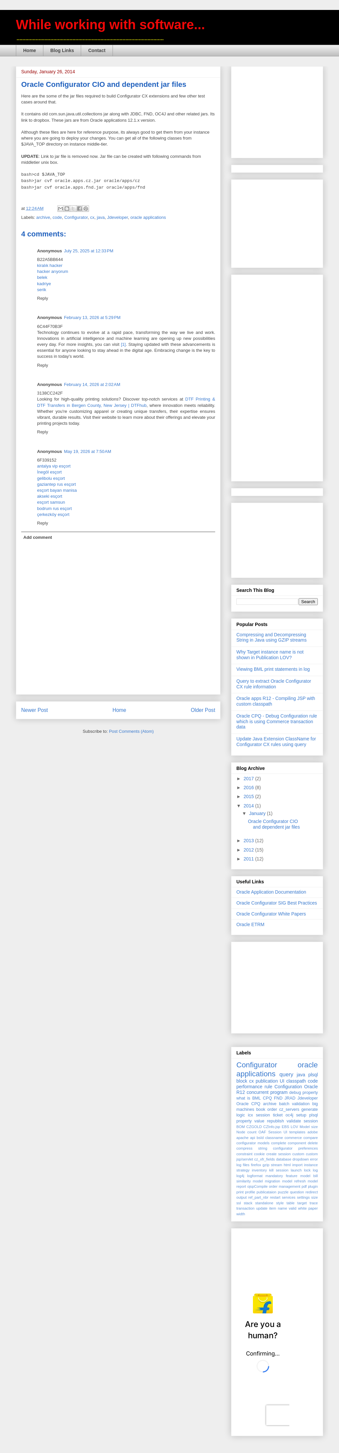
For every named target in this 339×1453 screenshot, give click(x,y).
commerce (293, 1138)
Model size (309, 1127)
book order (266, 1109)
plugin (313, 1186)
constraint (244, 1154)
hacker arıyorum (52, 271)
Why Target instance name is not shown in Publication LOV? (270, 654)
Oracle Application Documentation (271, 892)
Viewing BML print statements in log (273, 669)
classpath (296, 1081)
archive (43, 217)
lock (307, 1170)
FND (278, 1098)
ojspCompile (257, 1186)
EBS (285, 1127)
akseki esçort (49, 496)
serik (41, 289)
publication (267, 1081)
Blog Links (62, 50)
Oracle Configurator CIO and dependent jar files (274, 824)
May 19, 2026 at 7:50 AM (87, 451)
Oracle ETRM (250, 924)
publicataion (266, 1192)
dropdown (301, 1159)
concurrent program (267, 1092)
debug (295, 1092)
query (286, 1074)
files (246, 1165)
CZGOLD (254, 1127)
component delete (303, 1143)
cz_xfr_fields (264, 1159)
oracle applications (148, 217)
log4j (240, 1176)
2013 (249, 840)
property (310, 1092)
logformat (255, 1176)
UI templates (294, 1132)
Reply (42, 298)
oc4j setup (296, 1115)
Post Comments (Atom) (131, 731)
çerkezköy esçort (53, 514)
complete (278, 1143)
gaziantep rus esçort (56, 484)
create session (278, 1154)
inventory (259, 1170)
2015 (249, 796)
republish (275, 1121)
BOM (240, 1127)
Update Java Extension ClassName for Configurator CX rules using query (276, 741)
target (302, 1203)
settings (303, 1197)
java (101, 217)
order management (284, 1186)
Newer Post (34, 710)
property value (250, 1121)
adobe (313, 1132)
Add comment (38, 537)
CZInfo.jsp (271, 1127)
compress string (251, 1148)
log (315, 1170)
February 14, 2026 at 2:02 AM (92, 384)
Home (29, 50)
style (280, 1203)
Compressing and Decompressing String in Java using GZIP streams (271, 637)
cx (92, 217)
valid (292, 1208)
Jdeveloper (117, 217)
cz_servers (289, 1109)
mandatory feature (281, 1176)
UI (282, 1081)
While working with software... (110, 24)
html (287, 1165)
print (240, 1192)
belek (42, 277)
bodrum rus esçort (54, 508)
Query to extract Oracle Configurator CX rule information (273, 683)
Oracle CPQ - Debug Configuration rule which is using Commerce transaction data (276, 721)
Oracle (311, 1086)
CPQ (267, 1098)
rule (268, 1086)
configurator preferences (295, 1148)
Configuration (288, 1086)
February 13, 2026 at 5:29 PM (92, 317)
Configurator (76, 217)
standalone (264, 1203)
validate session (302, 1121)
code (57, 217)
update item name (271, 1208)
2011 (249, 858)
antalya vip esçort (54, 466)
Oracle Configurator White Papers (271, 913)
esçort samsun (51, 502)
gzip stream (272, 1165)
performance (249, 1086)
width (240, 1214)
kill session (278, 1170)
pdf (304, 1186)
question (297, 1192)
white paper (308, 1208)
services (288, 1197)
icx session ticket (265, 1115)
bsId (260, 1138)
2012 (249, 850)
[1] (123, 344)
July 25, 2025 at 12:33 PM (88, 250)
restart (275, 1197)
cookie (259, 1154)
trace (314, 1203)
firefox (256, 1165)
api (252, 1138)
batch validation (294, 1104)
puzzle (283, 1192)
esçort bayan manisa (57, 490)
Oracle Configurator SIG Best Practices (276, 903)
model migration (266, 1181)
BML (256, 1098)
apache (242, 1138)
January (258, 813)
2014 (249, 805)
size (314, 1197)
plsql (313, 1115)
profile (250, 1192)
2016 (249, 787)
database (283, 1159)
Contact (96, 50)
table (290, 1203)
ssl (238, 1203)
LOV (294, 1127)
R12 (240, 1092)
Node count (246, 1132)
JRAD (289, 1098)
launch (296, 1170)
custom (298, 1154)
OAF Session (270, 1132)
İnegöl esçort (49, 472)
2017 (249, 778)
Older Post (203, 710)
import (297, 1165)
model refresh (294, 1181)
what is (243, 1098)
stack (248, 1203)
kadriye (44, 283)
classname (274, 1138)
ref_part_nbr (258, 1197)
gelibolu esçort (51, 478)
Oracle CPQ (248, 1104)
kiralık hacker (50, 265)
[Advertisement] (286, 110)
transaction (245, 1208)
